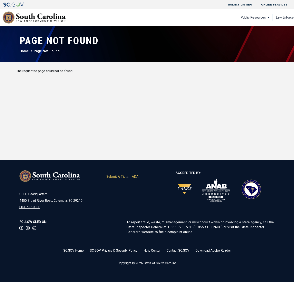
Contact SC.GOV (178, 250)
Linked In (34, 228)
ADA (135, 176)
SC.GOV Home (73, 250)
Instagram (28, 228)
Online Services (274, 4)
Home (24, 51)
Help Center (152, 250)
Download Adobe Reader (213, 250)
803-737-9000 (29, 207)
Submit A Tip (117, 176)
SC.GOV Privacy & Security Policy (113, 250)
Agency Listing (240, 4)
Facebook (21, 228)
